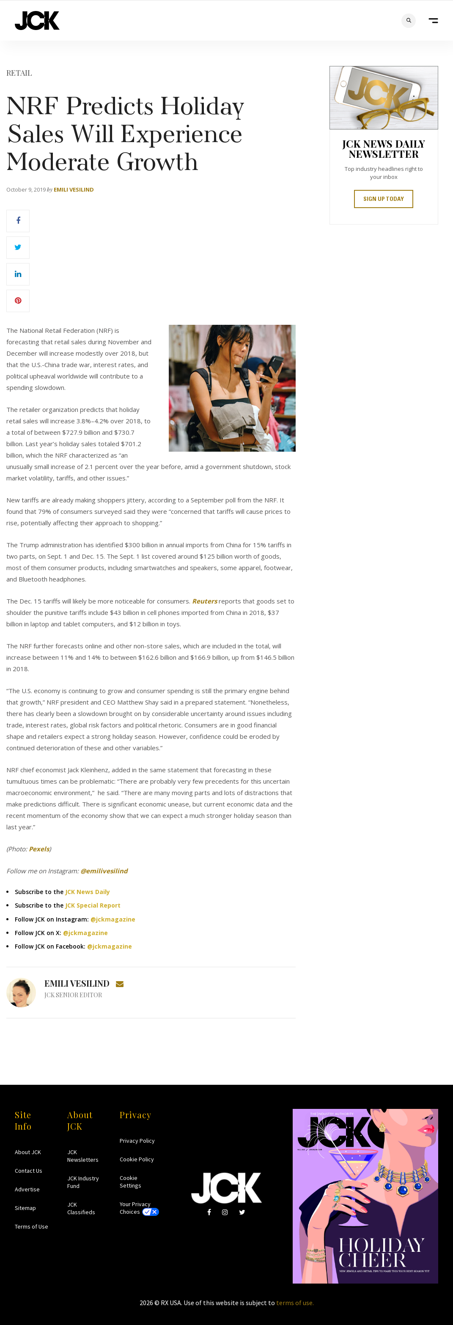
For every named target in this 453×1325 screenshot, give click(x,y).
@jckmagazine (113, 919)
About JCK (28, 1152)
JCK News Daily (87, 892)
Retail (19, 73)
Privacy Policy (137, 1140)
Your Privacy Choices (135, 1207)
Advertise (27, 1189)
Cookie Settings (130, 1181)
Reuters (204, 601)
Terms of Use (31, 1226)
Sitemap (25, 1208)
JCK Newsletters (83, 1155)
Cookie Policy (137, 1159)
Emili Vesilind (74, 189)
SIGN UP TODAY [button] (383, 200)
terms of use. (295, 1302)
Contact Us (28, 1170)
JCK (37, 20)
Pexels (39, 849)
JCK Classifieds (81, 1208)
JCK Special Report (93, 905)
